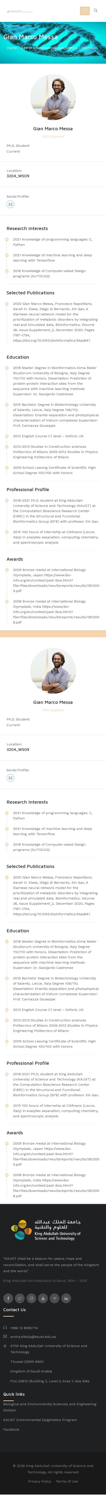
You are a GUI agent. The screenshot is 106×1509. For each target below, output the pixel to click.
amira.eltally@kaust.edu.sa (33, 1337)
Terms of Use (67, 1481)
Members (90, 48)
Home (12, 48)
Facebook (11, 1429)
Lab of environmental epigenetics (49, 48)
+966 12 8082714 (24, 1328)
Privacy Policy (39, 1481)
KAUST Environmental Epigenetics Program (40, 1420)
